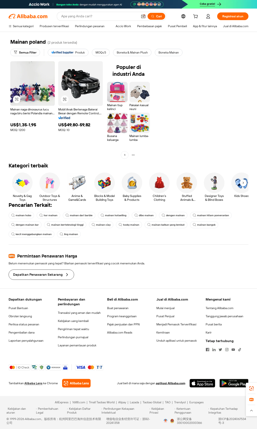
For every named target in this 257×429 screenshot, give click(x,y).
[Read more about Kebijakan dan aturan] (20, 410)
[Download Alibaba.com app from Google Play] (234, 383)
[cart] (196, 17)
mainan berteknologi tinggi (65, 224)
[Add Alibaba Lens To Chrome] (76, 383)
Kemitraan (163, 332)
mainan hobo (21, 215)
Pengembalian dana (21, 332)
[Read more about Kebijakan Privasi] (161, 410)
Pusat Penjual (165, 316)
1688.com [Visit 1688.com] (78, 402)
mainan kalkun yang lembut (166, 224)
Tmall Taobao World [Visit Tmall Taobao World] (102, 402)
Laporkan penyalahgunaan (26, 340)
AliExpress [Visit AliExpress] (62, 402)
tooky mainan (129, 224)
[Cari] (156, 16)
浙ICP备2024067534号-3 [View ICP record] (232, 421)
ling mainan (69, 234)
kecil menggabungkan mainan (31, 234)
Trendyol (180, 402)
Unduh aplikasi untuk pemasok (176, 340)
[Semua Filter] (25, 52)
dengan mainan (173, 215)
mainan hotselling (113, 215)
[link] (251, 388)
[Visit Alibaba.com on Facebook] (207, 350)
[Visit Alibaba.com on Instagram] (227, 350)
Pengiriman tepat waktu (73, 329)
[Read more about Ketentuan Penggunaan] (191, 410)
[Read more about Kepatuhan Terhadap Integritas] (229, 410)
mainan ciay (101, 224)
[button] (143, 16)
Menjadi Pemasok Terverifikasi (176, 324)
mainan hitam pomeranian (211, 215)
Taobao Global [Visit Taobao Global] (152, 402)
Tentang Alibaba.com (219, 308)
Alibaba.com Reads (119, 332)
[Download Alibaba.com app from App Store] (202, 383)
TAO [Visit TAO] (167, 402)
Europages (196, 402)
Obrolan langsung (20, 316)
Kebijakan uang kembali (73, 321)
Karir (209, 332)
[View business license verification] (165, 421)
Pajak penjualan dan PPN (123, 324)
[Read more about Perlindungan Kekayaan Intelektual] (125, 410)
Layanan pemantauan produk (77, 345)
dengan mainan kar (25, 224)
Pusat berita (214, 324)
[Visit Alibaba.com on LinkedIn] (214, 350)
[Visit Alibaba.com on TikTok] (240, 350)
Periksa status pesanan (24, 324)
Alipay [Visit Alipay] (122, 402)
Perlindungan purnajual (73, 337)
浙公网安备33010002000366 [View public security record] (189, 421)
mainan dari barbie (79, 215)
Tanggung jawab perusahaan (224, 316)
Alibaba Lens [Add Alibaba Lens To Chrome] (33, 383)
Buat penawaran (117, 308)
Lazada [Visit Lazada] (134, 402)
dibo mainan (144, 215)
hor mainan (48, 215)
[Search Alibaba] (99, 16)
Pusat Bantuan (18, 308)
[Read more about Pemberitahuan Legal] (51, 410)
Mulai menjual (165, 308)
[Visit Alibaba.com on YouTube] (233, 350)
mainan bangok (204, 224)
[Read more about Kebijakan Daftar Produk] (83, 410)
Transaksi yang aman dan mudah (79, 312)
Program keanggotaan (122, 316)
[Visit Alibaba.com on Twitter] (220, 350)
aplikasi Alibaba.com (170, 383)
